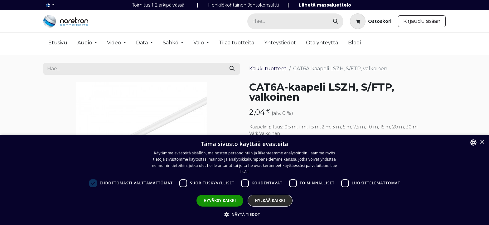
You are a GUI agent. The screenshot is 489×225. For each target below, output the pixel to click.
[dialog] (244, 180)
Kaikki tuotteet (268, 69)
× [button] (482, 142)
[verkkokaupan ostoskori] (371, 21)
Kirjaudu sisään (421, 21)
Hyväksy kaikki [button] (220, 200)
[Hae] (335, 21)
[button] (244, 214)
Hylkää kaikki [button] (270, 200)
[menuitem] (57, 44)
